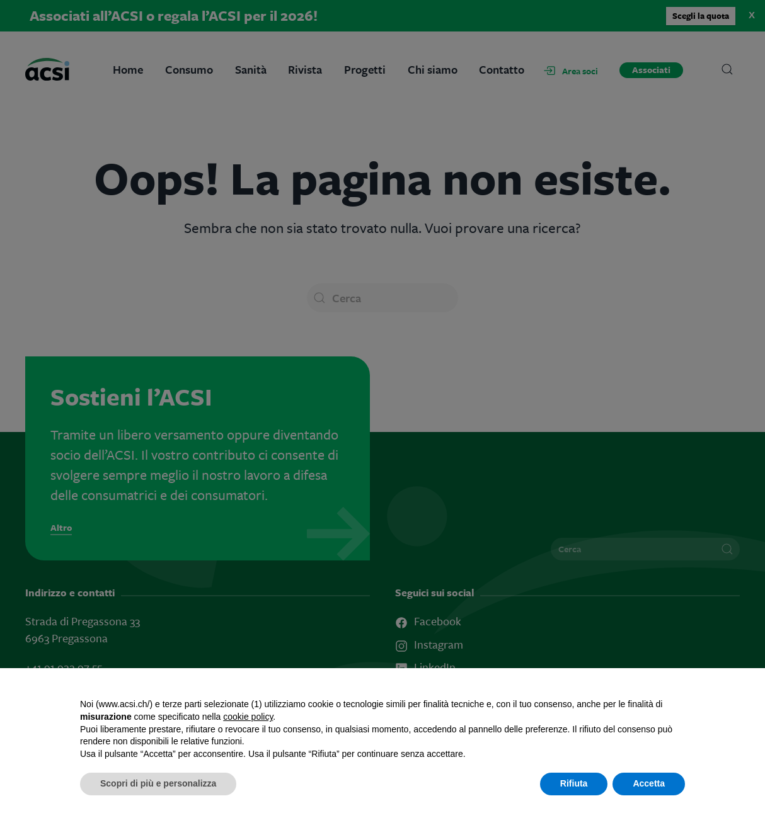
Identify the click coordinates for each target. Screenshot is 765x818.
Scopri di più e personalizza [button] (158, 783)
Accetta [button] (649, 783)
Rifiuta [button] (574, 783)
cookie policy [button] (248, 717)
